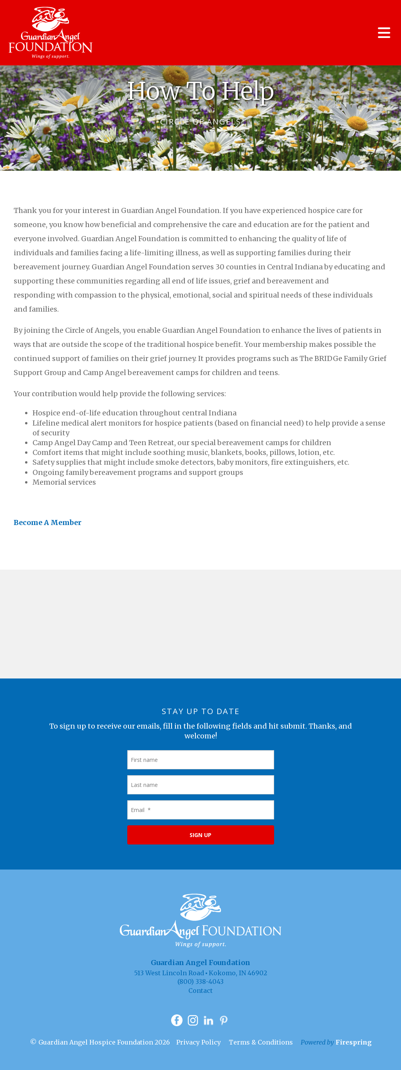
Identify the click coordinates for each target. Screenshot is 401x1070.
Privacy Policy (198, 1042)
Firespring (354, 1042)
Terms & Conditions (261, 1042)
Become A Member (47, 522)
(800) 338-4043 (200, 981)
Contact (200, 990)
